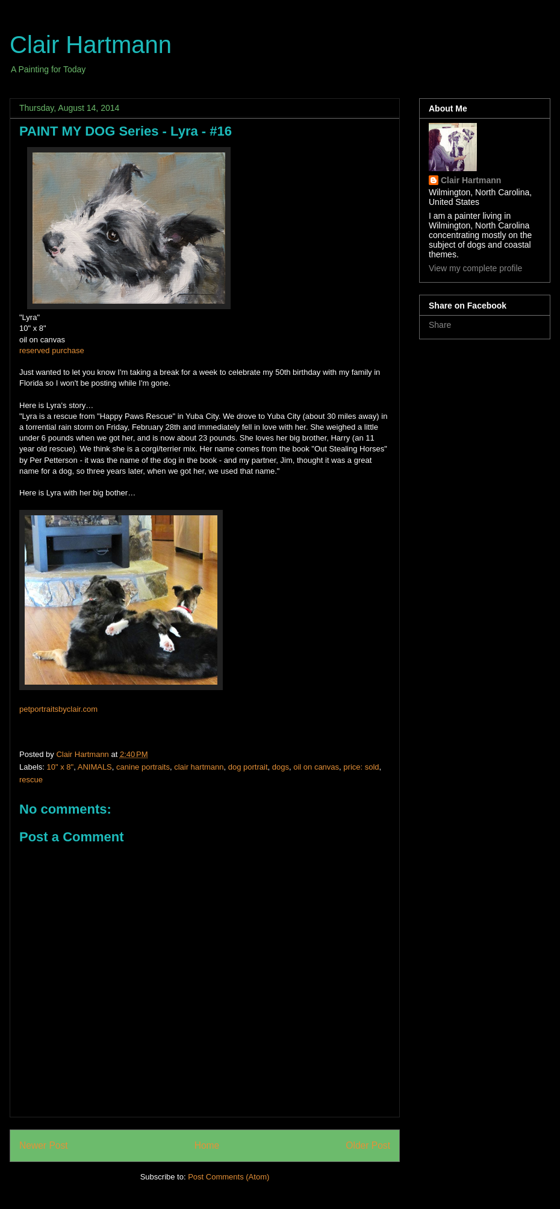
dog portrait (248, 766)
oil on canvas (316, 766)
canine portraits (143, 766)
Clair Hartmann (91, 44)
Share (440, 325)
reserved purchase (51, 350)
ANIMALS (95, 766)
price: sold (361, 766)
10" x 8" (60, 766)
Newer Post (43, 1145)
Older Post (368, 1145)
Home (207, 1145)
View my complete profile (475, 268)
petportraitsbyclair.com (58, 709)
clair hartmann (198, 766)
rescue (31, 779)
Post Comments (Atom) (228, 1176)
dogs (280, 766)
